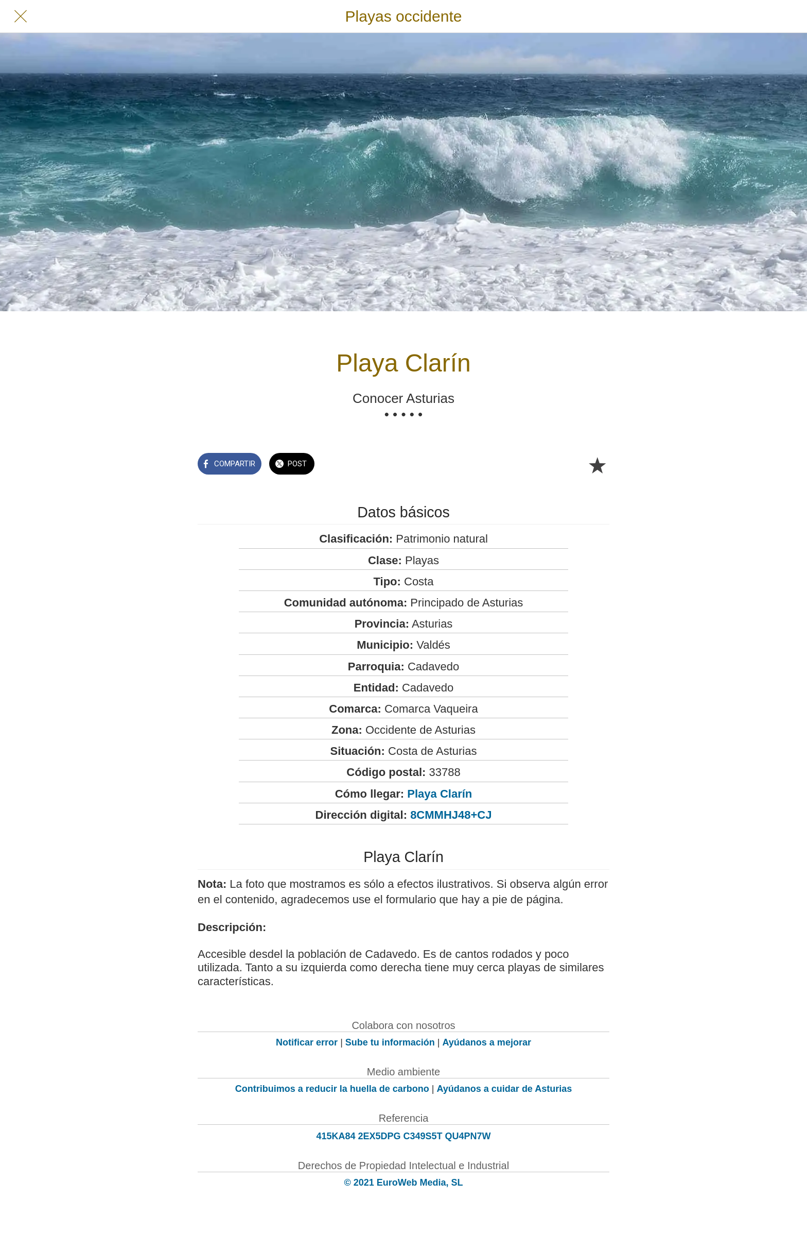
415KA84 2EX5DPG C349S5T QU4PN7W (403, 1136)
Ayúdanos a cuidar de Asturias (504, 1089)
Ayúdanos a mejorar (487, 1042)
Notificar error (307, 1042)
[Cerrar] (20, 16)
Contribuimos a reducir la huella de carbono (332, 1089)
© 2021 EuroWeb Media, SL (403, 1182)
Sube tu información (390, 1042)
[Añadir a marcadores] (597, 464)
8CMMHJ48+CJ (451, 814)
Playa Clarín (439, 793)
